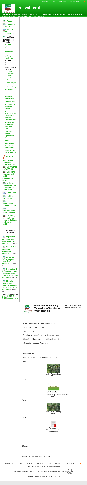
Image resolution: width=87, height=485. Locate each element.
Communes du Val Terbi (9, 168)
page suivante (12, 298)
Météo (7, 140)
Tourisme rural (10, 101)
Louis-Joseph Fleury (75, 305)
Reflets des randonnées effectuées (9, 92)
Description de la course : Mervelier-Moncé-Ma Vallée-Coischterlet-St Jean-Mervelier (10, 273)
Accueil (14, 14)
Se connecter (74, 1)
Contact (30, 463)
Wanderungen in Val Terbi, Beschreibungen (12, 85)
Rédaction (62, 1)
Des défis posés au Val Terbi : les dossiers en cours (8, 176)
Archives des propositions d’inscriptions (9, 145)
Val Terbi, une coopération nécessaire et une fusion (9, 186)
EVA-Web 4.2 (65, 471)
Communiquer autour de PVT (8, 211)
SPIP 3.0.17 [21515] (36, 471)
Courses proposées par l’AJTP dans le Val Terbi (10, 76)
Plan (53, 1)
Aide (49, 463)
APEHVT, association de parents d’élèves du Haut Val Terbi (9, 219)
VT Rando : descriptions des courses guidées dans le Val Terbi (61, 14)
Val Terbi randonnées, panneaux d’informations (8, 160)
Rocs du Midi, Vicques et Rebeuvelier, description (9, 250)
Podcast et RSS (10, 463)
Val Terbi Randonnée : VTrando (28, 14)
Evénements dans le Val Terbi (9, 203)
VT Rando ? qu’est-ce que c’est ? (9, 47)
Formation (9, 193)
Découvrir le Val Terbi (9, 25)
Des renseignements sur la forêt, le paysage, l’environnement (10, 115)
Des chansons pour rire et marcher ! (10, 106)
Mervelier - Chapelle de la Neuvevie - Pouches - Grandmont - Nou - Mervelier (9, 285)
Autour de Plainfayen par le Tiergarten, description (8, 260)
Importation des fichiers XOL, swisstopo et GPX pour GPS (8, 240)
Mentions (40, 463)
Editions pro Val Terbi (8, 197)
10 (5, 298)
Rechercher (44, 1)
